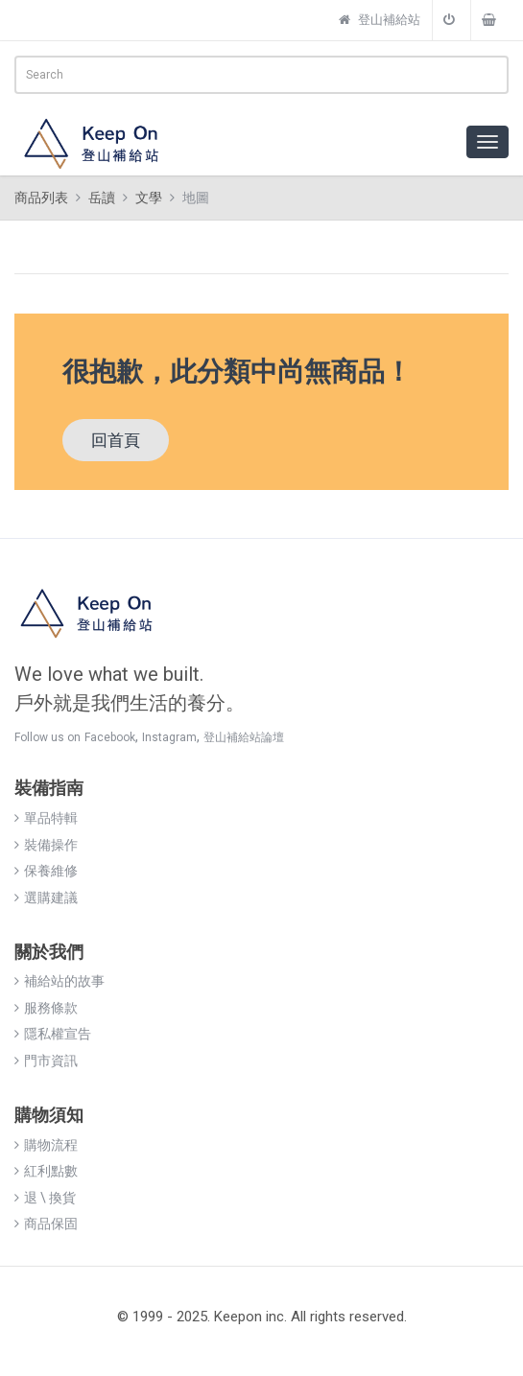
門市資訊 (46, 1060)
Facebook (109, 737)
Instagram (169, 737)
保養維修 (46, 870)
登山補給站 (379, 19)
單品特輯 (46, 818)
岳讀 (101, 197)
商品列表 (41, 197)
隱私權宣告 (52, 1033)
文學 (148, 197)
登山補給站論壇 (243, 737)
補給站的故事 (59, 981)
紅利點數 (46, 1170)
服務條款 (46, 1007)
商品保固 (46, 1223)
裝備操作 (46, 844)
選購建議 (46, 897)
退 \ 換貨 (45, 1197)
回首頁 (115, 440)
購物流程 (46, 1145)
